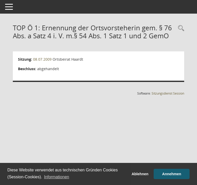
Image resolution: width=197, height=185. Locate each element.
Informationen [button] (56, 177)
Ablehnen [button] (140, 174)
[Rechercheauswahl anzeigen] (179, 28)
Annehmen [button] (171, 174)
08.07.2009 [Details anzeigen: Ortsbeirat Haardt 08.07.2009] (42, 59)
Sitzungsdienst (168, 93)
